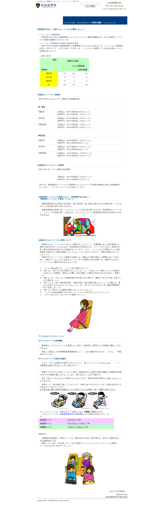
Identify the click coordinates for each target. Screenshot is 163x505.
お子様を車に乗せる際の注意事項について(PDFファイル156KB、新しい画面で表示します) (77, 390)
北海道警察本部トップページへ (57, 5)
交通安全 (48, 1)
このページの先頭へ (117, 491)
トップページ (41, 1)
